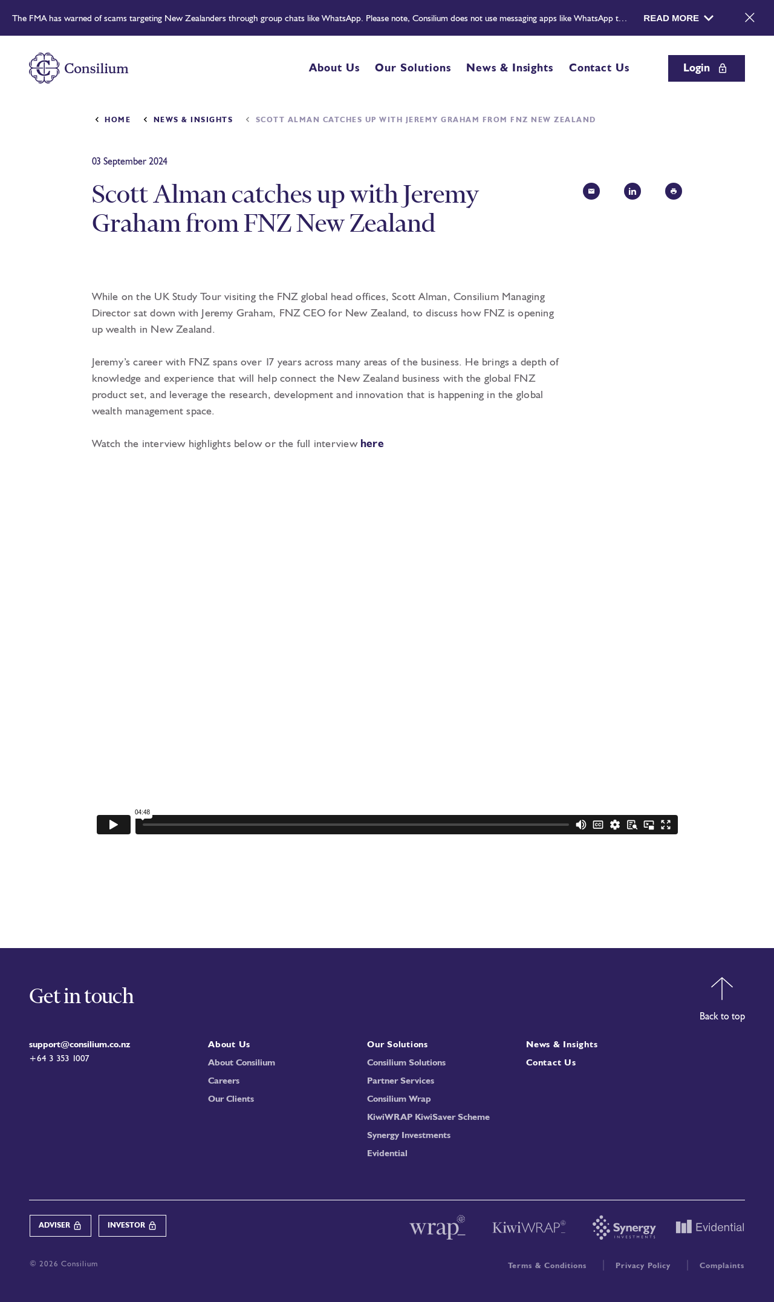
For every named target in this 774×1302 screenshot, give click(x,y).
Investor (132, 1226)
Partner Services (400, 1081)
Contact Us (599, 68)
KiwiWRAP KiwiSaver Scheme (428, 1117)
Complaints (722, 1266)
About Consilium (241, 1063)
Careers (223, 1081)
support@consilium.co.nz (79, 1045)
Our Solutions (412, 68)
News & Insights (509, 68)
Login (706, 68)
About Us (334, 68)
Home (118, 120)
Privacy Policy (643, 1266)
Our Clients (231, 1099)
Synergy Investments (408, 1135)
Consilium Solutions (406, 1063)
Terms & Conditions (547, 1266)
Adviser (60, 1226)
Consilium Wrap (399, 1099)
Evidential (387, 1154)
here (372, 444)
